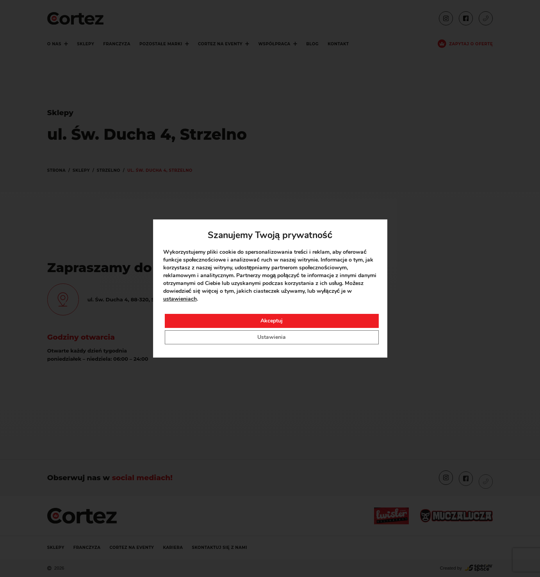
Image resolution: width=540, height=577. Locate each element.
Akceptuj (271, 320)
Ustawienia (271, 337)
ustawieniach (180, 299)
